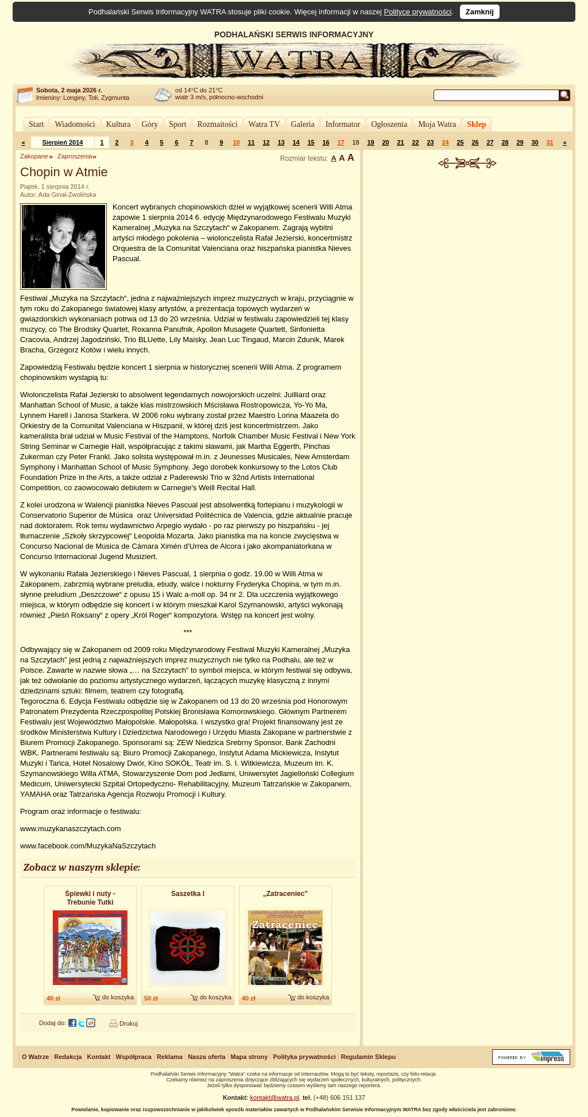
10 (236, 142)
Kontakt (99, 1056)
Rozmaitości (218, 124)
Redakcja (68, 1056)
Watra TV (264, 124)
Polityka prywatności (304, 1056)
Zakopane (34, 156)
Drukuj (128, 1023)
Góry (149, 124)
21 (400, 142)
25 (460, 142)
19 (370, 142)
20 (385, 142)
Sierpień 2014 (62, 142)
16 (325, 142)
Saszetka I (187, 894)
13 (280, 142)
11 (250, 142)
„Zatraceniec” (285, 894)
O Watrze (35, 1056)
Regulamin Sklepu (368, 1056)
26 (474, 142)
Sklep (476, 124)
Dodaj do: (52, 1022)
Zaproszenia (74, 156)
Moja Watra (437, 124)
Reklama (170, 1056)
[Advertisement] (468, 254)
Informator (343, 124)
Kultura (118, 124)
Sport (177, 124)
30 (534, 142)
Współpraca (134, 1056)
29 (519, 142)
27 (489, 142)
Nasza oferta (206, 1056)
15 (310, 142)
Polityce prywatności (418, 11)
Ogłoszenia (389, 124)
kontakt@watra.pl (274, 1097)
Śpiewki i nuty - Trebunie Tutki (90, 898)
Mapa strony (249, 1056)
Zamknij (480, 11)
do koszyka (118, 997)
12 (265, 142)
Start (36, 124)
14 (295, 142)
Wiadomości (75, 124)
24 (445, 142)
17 (340, 142)
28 (504, 142)
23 (430, 142)
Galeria (303, 124)
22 (415, 142)
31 (549, 142)
